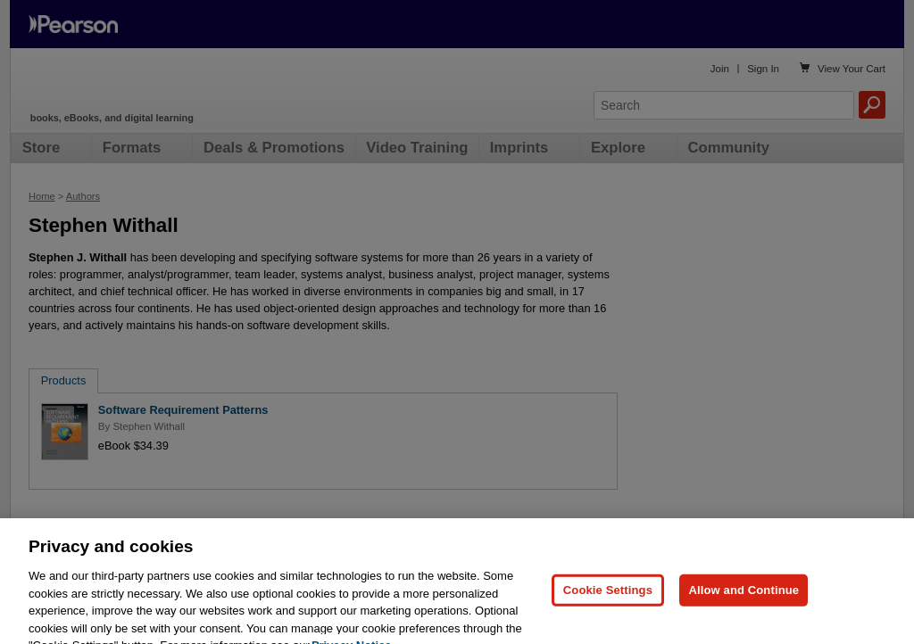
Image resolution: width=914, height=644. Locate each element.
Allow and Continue (743, 599)
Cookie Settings (607, 599)
